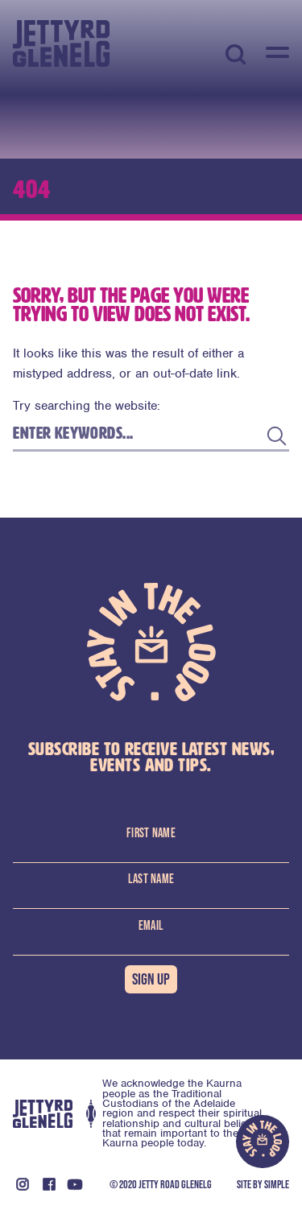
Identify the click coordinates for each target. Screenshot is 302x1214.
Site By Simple (263, 1184)
